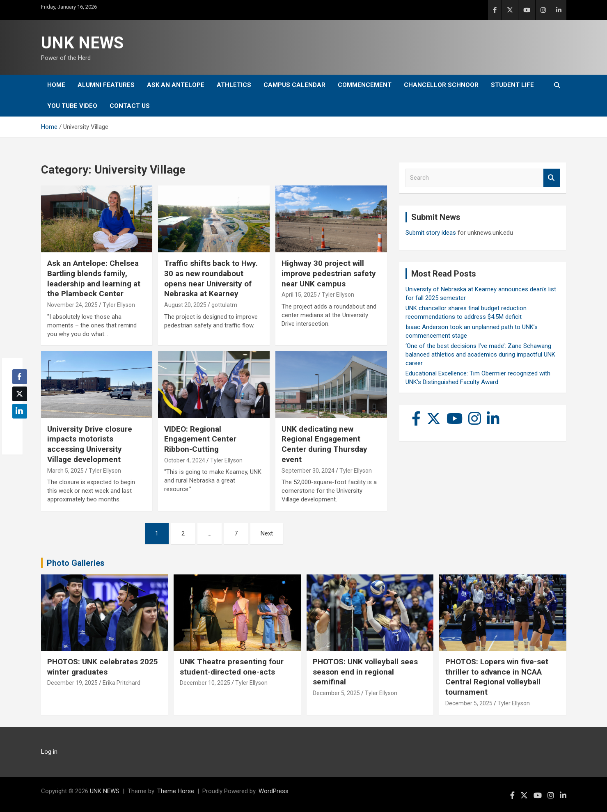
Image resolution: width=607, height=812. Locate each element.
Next (267, 533)
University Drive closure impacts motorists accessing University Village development (89, 444)
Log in (49, 751)
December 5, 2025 (336, 693)
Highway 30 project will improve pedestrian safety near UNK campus (329, 273)
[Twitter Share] (19, 394)
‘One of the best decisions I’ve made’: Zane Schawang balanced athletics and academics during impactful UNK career (480, 354)
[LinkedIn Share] (19, 411)
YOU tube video (72, 106)
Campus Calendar (294, 85)
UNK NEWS (82, 43)
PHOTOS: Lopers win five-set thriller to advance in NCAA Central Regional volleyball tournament (496, 677)
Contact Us (130, 106)
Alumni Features (106, 85)
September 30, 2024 (308, 470)
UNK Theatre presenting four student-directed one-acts (232, 667)
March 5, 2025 (65, 470)
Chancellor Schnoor (441, 85)
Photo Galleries (76, 563)
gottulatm (224, 305)
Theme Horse (175, 791)
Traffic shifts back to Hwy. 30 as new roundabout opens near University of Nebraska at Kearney (211, 278)
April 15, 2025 (299, 294)
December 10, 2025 (205, 682)
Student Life (512, 85)
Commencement (365, 85)
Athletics (234, 85)
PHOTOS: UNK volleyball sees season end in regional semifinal (365, 671)
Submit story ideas (430, 232)
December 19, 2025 (72, 682)
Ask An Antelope (175, 85)
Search (551, 178)
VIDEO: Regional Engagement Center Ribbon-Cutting (200, 439)
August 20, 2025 (185, 305)
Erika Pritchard (121, 682)
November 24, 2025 (72, 305)
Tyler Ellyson (119, 305)
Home (56, 85)
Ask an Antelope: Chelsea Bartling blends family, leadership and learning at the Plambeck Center (93, 278)
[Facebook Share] (19, 376)
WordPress (274, 791)
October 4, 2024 (184, 460)
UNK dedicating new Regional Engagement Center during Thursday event (324, 444)
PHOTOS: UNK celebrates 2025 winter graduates (102, 667)
